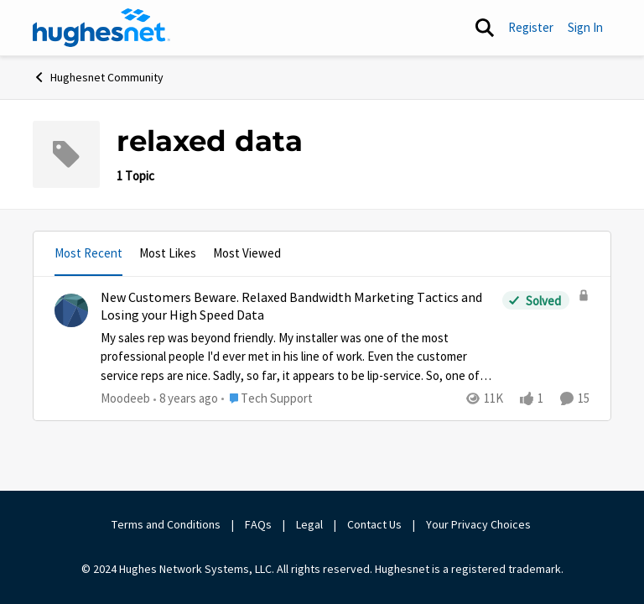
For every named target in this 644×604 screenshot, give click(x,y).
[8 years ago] (185, 399)
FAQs (258, 524)
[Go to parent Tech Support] (267, 399)
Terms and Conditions (166, 524)
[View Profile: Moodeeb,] (71, 310)
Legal (309, 524)
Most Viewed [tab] (247, 253)
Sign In (585, 27)
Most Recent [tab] (88, 253)
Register (530, 27)
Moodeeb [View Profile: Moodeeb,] (125, 398)
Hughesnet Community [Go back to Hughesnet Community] (98, 77)
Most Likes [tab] (167, 253)
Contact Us (374, 524)
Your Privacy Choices (479, 524)
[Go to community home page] (101, 27)
